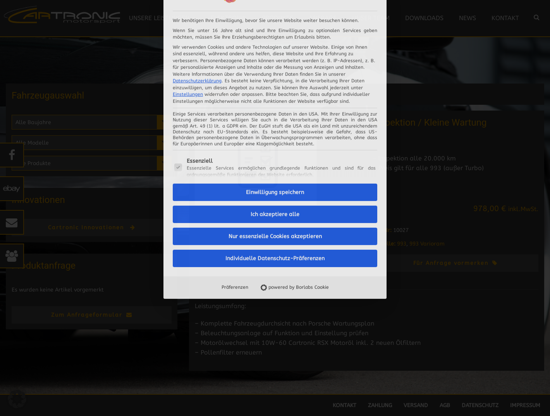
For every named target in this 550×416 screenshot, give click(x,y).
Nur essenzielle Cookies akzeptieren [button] (275, 139)
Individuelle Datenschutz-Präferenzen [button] (275, 161)
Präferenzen (235, 190)
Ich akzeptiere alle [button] (275, 117)
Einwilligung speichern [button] (275, 95)
